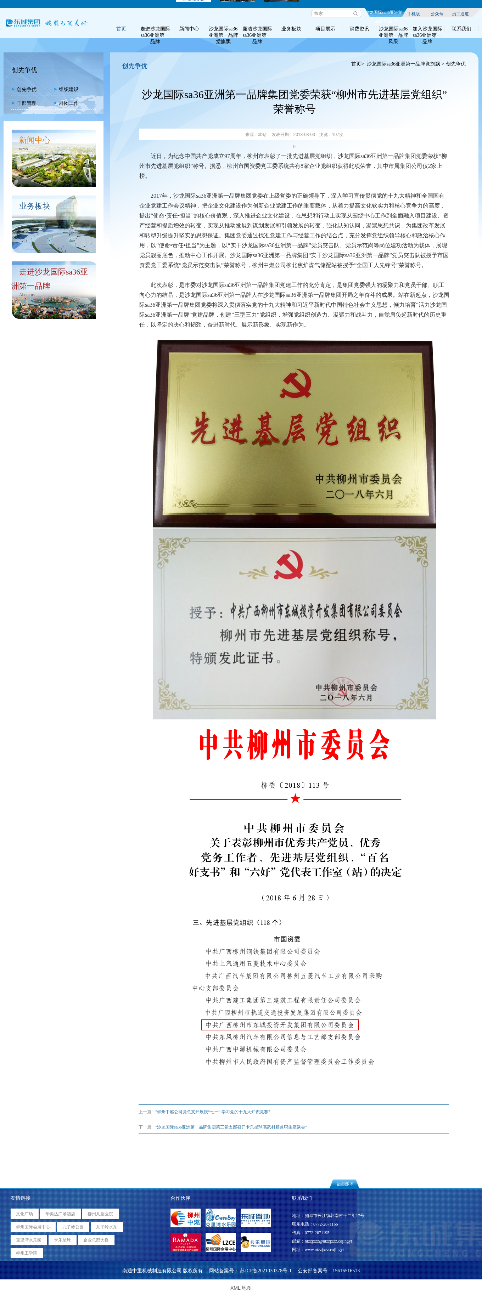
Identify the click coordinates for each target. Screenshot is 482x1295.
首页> (357, 64)
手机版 (413, 13)
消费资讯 (359, 28)
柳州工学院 (26, 1253)
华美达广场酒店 (60, 1213)
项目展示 (325, 28)
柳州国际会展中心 (33, 1227)
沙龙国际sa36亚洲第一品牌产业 (386, 13)
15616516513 (346, 1270)
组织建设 (66, 89)
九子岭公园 (73, 1227)
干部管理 (24, 103)
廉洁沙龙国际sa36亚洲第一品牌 (257, 28)
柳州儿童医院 (100, 1213)
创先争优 (24, 89)
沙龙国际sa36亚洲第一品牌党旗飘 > (405, 64)
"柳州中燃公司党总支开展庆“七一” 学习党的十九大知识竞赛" (212, 1111)
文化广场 (24, 1213)
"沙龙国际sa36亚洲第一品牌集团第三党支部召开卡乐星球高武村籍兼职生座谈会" (231, 1127)
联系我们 (461, 28)
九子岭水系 (106, 1227)
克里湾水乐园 (28, 1240)
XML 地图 (241, 1288)
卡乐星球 (62, 1240)
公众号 (437, 13)
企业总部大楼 (96, 1240)
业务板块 (291, 28)
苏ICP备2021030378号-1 (265, 1270)
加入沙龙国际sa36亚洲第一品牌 (427, 28)
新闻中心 (189, 28)
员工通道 (460, 13)
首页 (121, 28)
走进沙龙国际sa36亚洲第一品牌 (155, 28)
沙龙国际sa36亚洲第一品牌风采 (393, 28)
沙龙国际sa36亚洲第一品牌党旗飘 (223, 28)
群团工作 (66, 103)
